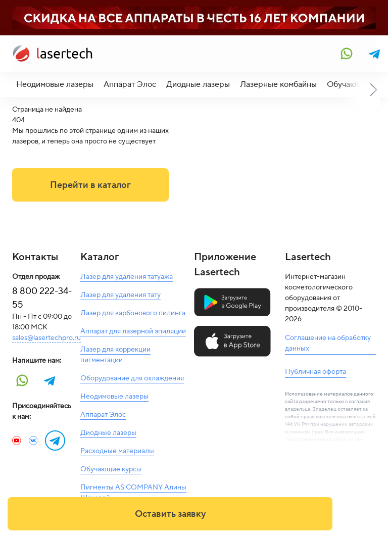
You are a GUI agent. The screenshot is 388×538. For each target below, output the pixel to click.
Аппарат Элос (130, 84)
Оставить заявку (170, 514)
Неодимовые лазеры (54, 84)
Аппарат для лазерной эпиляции (133, 331)
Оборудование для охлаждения (132, 378)
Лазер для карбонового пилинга (132, 313)
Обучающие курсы (110, 469)
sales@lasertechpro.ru (46, 338)
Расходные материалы (117, 451)
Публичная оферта (315, 371)
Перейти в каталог (90, 185)
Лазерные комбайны (278, 84)
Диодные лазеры (198, 84)
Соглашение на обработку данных (328, 343)
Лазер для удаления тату (120, 295)
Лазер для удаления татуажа (126, 276)
